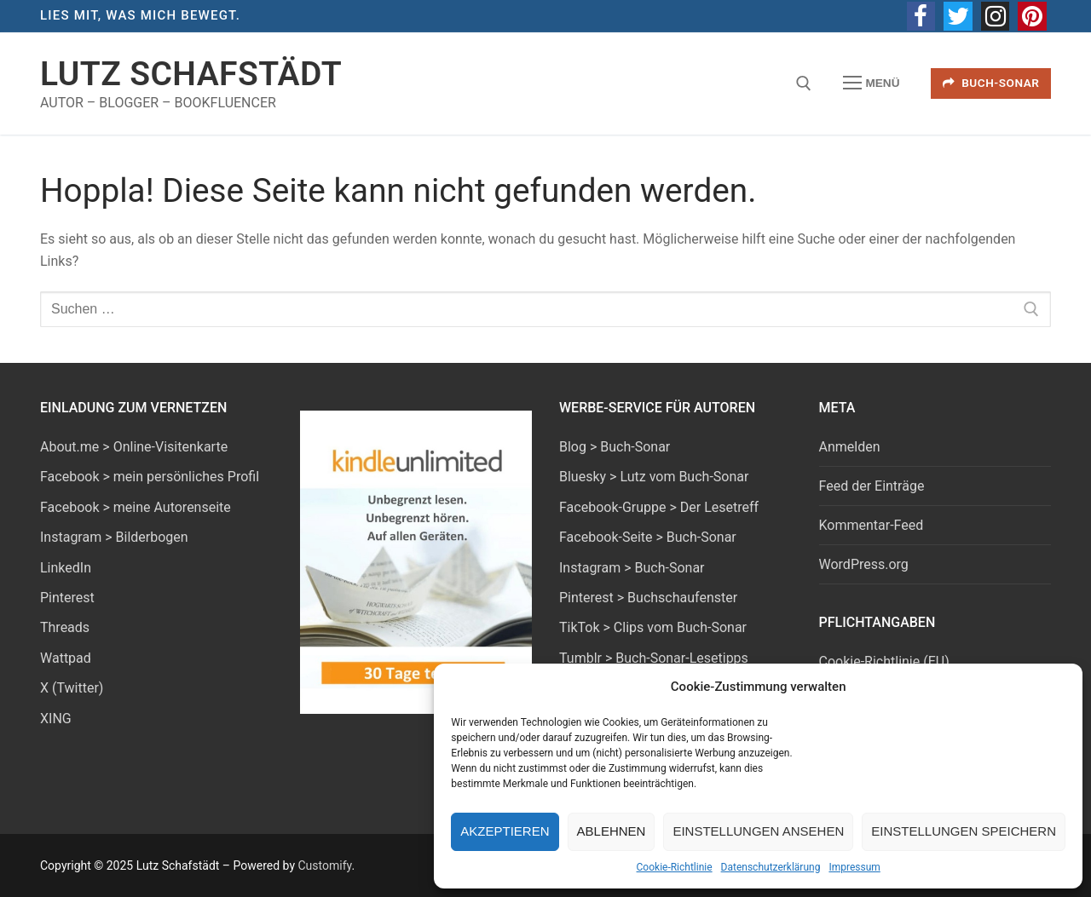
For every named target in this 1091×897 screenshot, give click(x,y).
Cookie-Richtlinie (675, 867)
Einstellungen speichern (963, 831)
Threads (64, 627)
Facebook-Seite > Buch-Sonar (647, 537)
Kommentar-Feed (871, 525)
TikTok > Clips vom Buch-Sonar (653, 627)
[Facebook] (921, 16)
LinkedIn (65, 568)
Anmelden (849, 447)
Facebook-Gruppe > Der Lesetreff (659, 507)
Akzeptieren (504, 831)
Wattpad (65, 658)
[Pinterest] (1032, 16)
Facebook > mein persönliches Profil (149, 477)
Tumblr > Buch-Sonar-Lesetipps (653, 658)
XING (56, 718)
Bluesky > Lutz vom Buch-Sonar (653, 477)
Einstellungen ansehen (758, 831)
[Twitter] (958, 16)
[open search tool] (803, 83)
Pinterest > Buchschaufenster (648, 597)
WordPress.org (864, 564)
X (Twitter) (71, 688)
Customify (324, 865)
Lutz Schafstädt (191, 74)
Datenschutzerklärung (771, 867)
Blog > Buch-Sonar (614, 447)
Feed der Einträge (872, 486)
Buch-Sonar (991, 82)
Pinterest (67, 597)
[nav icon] (871, 83)
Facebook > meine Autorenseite (135, 507)
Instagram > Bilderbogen (114, 537)
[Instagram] (995, 16)
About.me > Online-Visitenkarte (134, 447)
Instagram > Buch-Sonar (632, 568)
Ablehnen (611, 831)
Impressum (854, 867)
